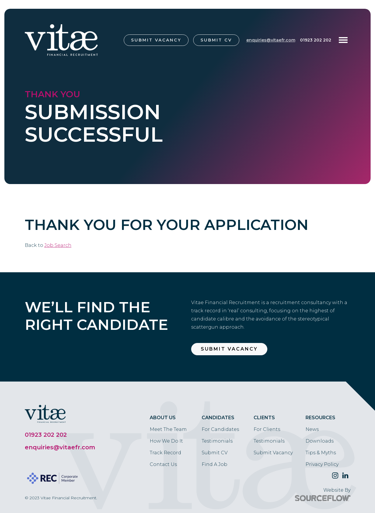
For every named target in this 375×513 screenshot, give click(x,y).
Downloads (320, 441)
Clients (264, 417)
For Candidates (220, 429)
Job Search (57, 245)
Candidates (218, 417)
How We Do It (166, 441)
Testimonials (217, 441)
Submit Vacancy (156, 40)
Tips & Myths (321, 452)
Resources (320, 417)
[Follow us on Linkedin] (345, 475)
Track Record (165, 452)
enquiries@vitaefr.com (270, 40)
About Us (163, 417)
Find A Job (214, 464)
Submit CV (216, 40)
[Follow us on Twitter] (335, 475)
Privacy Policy (322, 464)
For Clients (267, 429)
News (312, 429)
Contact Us (163, 464)
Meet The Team (168, 429)
